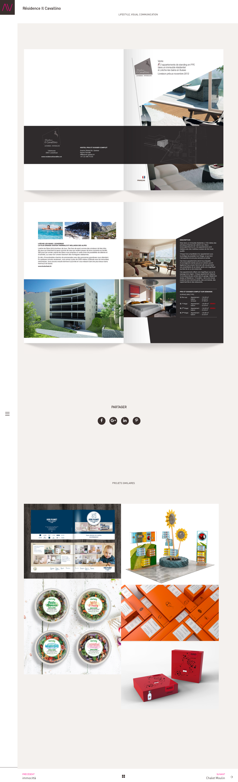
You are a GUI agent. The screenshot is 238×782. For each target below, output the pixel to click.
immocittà (40, 773)
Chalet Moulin (213, 773)
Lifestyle (195, 9)
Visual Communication (215, 9)
